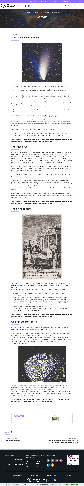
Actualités (8, 433)
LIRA (27, 463)
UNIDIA (38, 463)
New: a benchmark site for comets (52, 416)
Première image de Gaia (13, 442)
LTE (26, 465)
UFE (37, 468)
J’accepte (74, 484)
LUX (27, 468)
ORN (37, 465)
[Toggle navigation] (80, 6)
